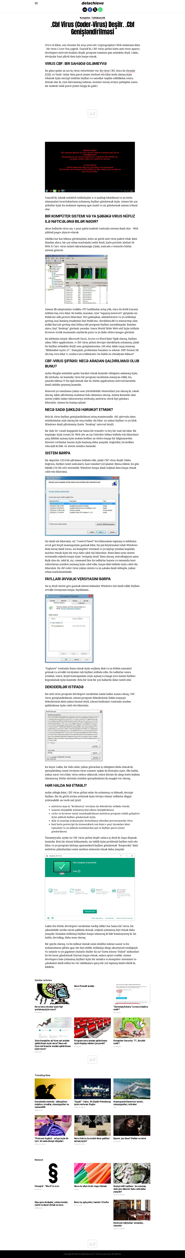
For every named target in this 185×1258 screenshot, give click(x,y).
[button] (36, 3)
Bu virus (105, 70)
